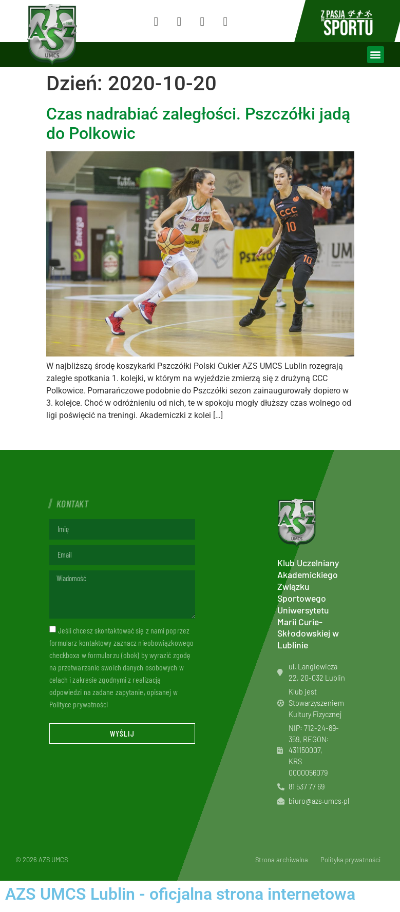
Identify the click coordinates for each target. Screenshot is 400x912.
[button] (375, 54)
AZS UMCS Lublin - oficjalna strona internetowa (180, 894)
